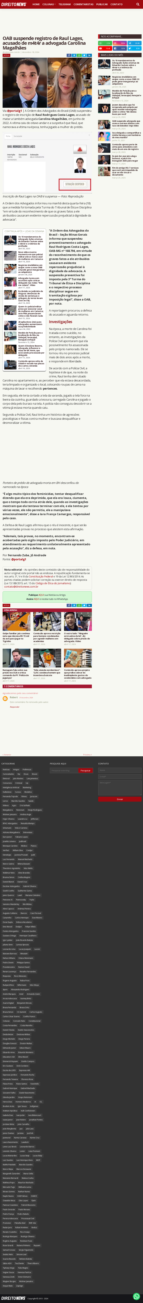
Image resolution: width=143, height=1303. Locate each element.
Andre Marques (9, 994)
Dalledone (7, 792)
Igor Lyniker (7, 940)
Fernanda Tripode (10, 796)
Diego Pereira (24, 1039)
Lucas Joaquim (25, 949)
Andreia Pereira (24, 908)
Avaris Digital (8, 1003)
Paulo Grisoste (9, 1209)
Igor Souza (22, 1106)
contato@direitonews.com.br (21, 586)
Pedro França (8, 1214)
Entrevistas (27, 832)
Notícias (6, 55)
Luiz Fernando (8, 859)
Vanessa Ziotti (8, 1277)
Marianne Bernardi (10, 1178)
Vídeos (6, 805)
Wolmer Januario (10, 814)
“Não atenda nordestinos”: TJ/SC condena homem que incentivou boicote (46, 672)
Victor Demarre (24, 1277)
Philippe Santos (23, 962)
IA (35, 1102)
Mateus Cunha (27, 1178)
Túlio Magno (23, 1268)
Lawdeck (25, 1142)
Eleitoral (6, 778)
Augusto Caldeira (10, 913)
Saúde (30, 801)
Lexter (22, 1151)
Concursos (7, 783)
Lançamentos (32, 778)
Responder (14, 707)
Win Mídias (27, 904)
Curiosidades (8, 774)
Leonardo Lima (9, 949)
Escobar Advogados (11, 886)
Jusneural (6, 1137)
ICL (41, 1102)
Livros (5, 801)
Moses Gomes (9, 1191)
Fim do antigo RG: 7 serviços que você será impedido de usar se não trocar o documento (125, 171)
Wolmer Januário (26, 1281)
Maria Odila (28, 1173)
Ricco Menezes (20, 976)
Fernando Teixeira (10, 1079)
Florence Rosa (27, 1079)
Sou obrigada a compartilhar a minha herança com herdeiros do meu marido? (126, 135)
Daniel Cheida (8, 1030)
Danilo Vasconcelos (26, 1030)
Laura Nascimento (10, 1142)
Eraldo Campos (27, 1061)
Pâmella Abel (20, 1223)
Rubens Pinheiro (23, 1245)
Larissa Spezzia (22, 944)
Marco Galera (8, 864)
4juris (5, 989)
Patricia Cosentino (10, 1205)
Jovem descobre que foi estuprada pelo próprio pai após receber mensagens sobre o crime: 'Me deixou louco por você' (124, 109)
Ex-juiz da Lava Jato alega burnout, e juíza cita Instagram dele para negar (125, 158)
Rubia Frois (24, 980)
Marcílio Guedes (18, 801)
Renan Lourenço (9, 971)
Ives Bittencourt (34, 1115)
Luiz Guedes (8, 1160)
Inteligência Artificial (11, 787)
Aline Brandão (24, 873)
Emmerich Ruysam (10, 1061)
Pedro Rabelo (23, 1214)
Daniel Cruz (22, 882)
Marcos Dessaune (24, 1169)
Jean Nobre (21, 1119)
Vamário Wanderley (11, 904)
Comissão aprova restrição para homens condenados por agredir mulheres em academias (47, 637)
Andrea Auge (25, 814)
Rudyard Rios (8, 985)
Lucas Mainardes (10, 1155)
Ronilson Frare (26, 1241)
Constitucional (34, 1021)
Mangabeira (8, 810)
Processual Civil (27, 1218)
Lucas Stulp (24, 1155)
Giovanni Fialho (9, 1093)
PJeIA (34, 1200)
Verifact (6, 850)
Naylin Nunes (8, 1196)
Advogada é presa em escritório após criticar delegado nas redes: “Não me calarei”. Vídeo (30, 281)
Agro (14, 805)
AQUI (41, 595)
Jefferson (34, 819)
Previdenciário (9, 967)
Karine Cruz (34, 1137)
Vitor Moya (34, 985)
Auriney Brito (25, 998)
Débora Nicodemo (24, 922)
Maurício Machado (25, 1182)
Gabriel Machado (28, 1088)
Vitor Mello (28, 868)
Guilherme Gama (25, 891)
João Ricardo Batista (24, 940)
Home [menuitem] (36, 4)
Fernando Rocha (27, 1075)
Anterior (7, 755)
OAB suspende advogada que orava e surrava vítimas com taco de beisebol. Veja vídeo (126, 123)
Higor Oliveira (8, 819)
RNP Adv (32, 1223)
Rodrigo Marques (10, 1236)
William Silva (18, 850)
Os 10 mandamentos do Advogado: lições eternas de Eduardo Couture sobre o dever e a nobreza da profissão (30, 241)
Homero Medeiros (23, 1102)
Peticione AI (7, 900)
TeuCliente (19, 1263)
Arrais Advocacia (10, 998)
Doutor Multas (26, 1043)
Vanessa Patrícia (24, 1272)
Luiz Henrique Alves (25, 1160)
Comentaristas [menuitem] (83, 4)
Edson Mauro (25, 1048)
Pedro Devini (8, 962)
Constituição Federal (41, 576)
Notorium (20, 810)
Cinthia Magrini (24, 877)
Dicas (26, 774)
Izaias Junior (8, 1119)
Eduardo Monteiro (25, 1052)
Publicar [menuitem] (102, 4)
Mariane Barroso (10, 953)
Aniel (21, 994)
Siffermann (21, 985)
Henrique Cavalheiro (28, 935)
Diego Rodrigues (35, 810)
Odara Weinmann (26, 958)
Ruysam (37, 1245)
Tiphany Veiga (8, 1268)
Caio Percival (35, 913)
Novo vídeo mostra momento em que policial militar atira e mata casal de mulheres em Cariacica (30, 255)
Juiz (21, 1128)
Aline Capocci (8, 908)
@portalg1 (14, 111)
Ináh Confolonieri (28, 1111)
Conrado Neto (19, 1021)
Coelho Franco (29, 1016)
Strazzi (34, 774)
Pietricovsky (21, 900)
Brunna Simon (8, 877)
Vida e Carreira (21, 828)
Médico (24, 846)
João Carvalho (23, 1124)
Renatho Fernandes (28, 971)
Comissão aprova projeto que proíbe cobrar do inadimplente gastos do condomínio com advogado (77, 674)
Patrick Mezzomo (28, 1205)
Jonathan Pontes (36, 1119)
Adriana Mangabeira (11, 832)
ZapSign (19, 1286)
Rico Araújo (25, 1232)
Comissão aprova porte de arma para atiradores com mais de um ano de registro (125, 146)
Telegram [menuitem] (65, 4)
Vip (19, 774)
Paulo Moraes (24, 1209)
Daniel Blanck (8, 882)
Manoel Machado (25, 859)
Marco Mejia (8, 1169)
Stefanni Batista (25, 1259)
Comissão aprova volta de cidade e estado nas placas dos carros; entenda (31, 363)
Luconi (37, 949)
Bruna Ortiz (24, 1007)
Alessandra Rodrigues (20, 989)
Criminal (18, 783)
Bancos (24, 913)
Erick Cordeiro (22, 1066)
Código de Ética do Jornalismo (52, 583)
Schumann (7, 828)
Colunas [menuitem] (48, 4)
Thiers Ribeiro (33, 1263)
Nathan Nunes (24, 1191)
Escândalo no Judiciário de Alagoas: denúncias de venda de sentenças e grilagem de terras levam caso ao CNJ (30, 296)
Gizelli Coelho (8, 891)
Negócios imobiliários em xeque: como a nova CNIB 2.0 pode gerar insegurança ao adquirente (31, 268)
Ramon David (23, 967)
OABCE (34, 1196)
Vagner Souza (8, 1272)
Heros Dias (7, 1102)
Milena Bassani (24, 864)
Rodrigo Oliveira (27, 1236)
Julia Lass (29, 1128)
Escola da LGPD (9, 1070)
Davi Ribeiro (37, 917)
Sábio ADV (7, 1263)
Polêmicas (27, 769)
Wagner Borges (9, 1281)
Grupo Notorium (25, 1097)
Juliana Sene (8, 944)
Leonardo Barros (27, 1146)
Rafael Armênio (21, 1227)
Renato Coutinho (10, 1232)
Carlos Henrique (22, 917)
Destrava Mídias (23, 1034)
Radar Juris (7, 1227)
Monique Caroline (10, 846)
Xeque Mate (8, 1286)
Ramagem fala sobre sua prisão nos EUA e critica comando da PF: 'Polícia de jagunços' (16, 674)
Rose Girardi (8, 1245)
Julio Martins (18, 778)
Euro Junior (7, 837)
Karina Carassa (20, 1137)
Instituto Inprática (10, 1111)
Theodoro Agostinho (11, 868)
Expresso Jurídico (10, 1075)
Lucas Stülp (37, 1155)
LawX (20, 895)
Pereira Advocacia (10, 1218)
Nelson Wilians (9, 958)
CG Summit (21, 1012)
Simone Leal (21, 1254)
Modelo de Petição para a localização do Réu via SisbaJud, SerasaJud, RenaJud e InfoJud (30, 336)
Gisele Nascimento (26, 1093)
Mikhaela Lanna (25, 1187)
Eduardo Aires (9, 1052)
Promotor (7, 1223)
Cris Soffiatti (25, 805)
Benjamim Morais (24, 1003)
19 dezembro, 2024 (26, 697)
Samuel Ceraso (9, 1250)
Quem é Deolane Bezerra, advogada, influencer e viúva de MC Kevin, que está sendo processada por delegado (31, 350)
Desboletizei (8, 1034)
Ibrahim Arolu (8, 1106)
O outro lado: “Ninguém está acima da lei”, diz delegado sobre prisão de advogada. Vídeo (77, 637)
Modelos (28, 792)
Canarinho (7, 917)
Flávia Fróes (8, 1084)
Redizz (34, 1227)
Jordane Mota (8, 1124)
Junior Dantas (8, 1133)
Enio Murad (7, 926)
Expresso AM (24, 1070)
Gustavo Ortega (9, 935)
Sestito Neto (8, 1254)
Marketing (27, 787)
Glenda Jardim (9, 1097)
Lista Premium (34, 1151)
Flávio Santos (21, 1084)
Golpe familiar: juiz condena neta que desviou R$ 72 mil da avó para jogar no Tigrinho (16, 637)
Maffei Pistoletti (9, 1164)
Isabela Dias (8, 1115)
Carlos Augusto (36, 1012)
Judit (33, 855)
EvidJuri (19, 926)
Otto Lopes (23, 1200)
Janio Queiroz (8, 895)
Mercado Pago (9, 1187)
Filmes (24, 796)
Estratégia (7, 855)
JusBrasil (22, 841)
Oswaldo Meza (9, 1200)
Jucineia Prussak (21, 855)
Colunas (6, 1021)
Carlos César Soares (11, 1016)
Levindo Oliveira (9, 1151)
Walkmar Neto (9, 873)
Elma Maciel (23, 1057)
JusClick (30, 1133)
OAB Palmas (22, 1196)
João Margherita (9, 1128)
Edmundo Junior (9, 1048)
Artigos (16, 769)
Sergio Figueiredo (26, 1250)
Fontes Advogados (10, 931)
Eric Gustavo (8, 1066)
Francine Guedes (29, 931)
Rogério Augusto (10, 1241)
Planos (33, 846)
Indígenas (34, 1106)
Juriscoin (33, 796)
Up (27, 783)
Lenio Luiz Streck (9, 1146)
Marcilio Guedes (25, 1164)
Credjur (29, 850)
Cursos (18, 792)
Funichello (35, 1084)
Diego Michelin (9, 1039)
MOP (38, 1160)
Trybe (31, 900)
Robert (14, 697)
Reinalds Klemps (27, 823)
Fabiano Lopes (22, 837)
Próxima (86, 755)
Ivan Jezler (21, 1115)
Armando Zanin (33, 994)
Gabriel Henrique (10, 1088)
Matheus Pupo (9, 1182)
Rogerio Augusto (10, 980)
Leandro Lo (22, 819)
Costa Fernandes (10, 1025)
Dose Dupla (8, 922)
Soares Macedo (9, 1259)
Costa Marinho (26, 1025)
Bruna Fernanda (9, 1007)
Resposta (7, 976)
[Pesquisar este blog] (64, 770)
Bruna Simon (8, 1012)
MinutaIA (24, 953)
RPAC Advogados (10, 823)
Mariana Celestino (32, 895)
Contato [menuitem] (117, 4)
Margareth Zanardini (11, 1173)
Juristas (20, 1133)
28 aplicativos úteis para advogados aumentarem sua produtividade (30, 324)
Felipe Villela (30, 926)
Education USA (9, 1057)
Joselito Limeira (9, 841)
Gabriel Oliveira (29, 886)
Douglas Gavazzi (10, 1043)
